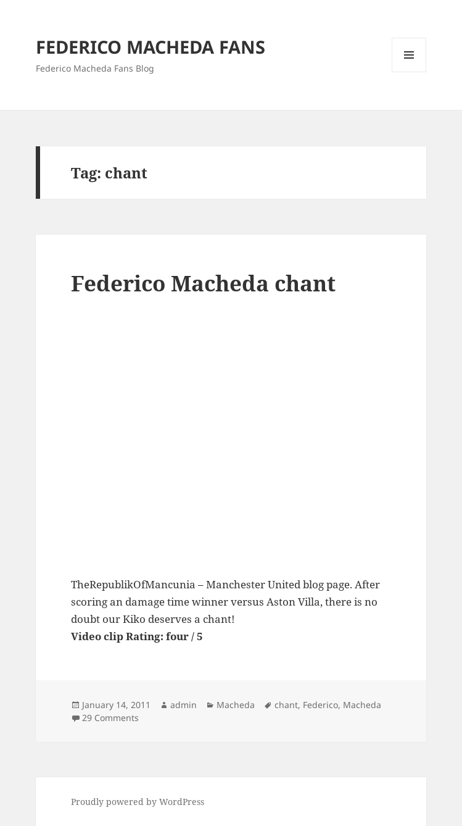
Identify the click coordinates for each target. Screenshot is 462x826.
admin (183, 705)
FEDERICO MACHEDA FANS (150, 47)
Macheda (236, 705)
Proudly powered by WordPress (137, 801)
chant (286, 705)
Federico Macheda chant (203, 283)
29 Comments (110, 718)
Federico (320, 705)
